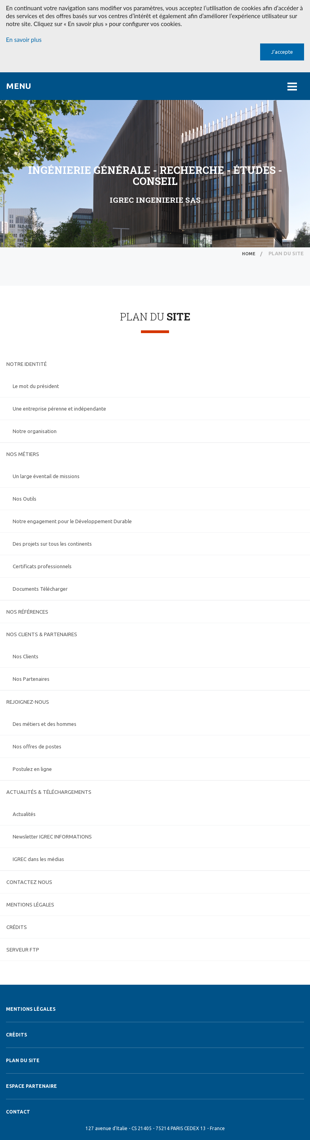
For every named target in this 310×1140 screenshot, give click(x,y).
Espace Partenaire (31, 1086)
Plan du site (23, 1060)
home (248, 253)
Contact (18, 1111)
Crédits (16, 1034)
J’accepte (282, 52)
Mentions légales (30, 1009)
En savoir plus (24, 39)
